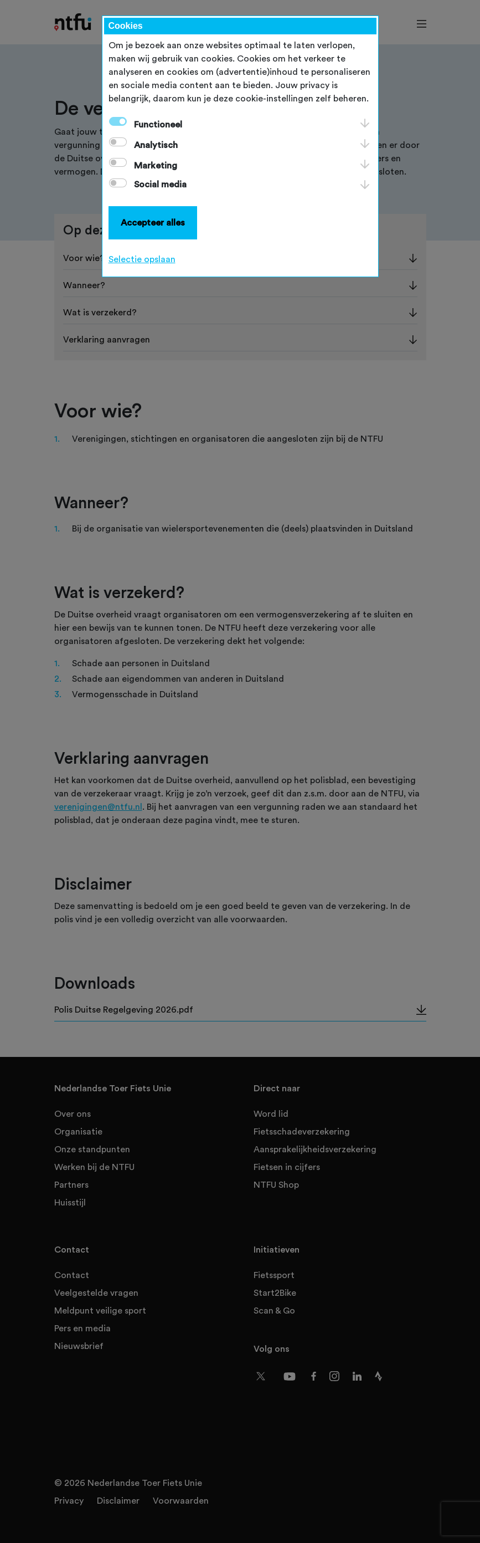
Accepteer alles (153, 222)
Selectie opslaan (142, 259)
